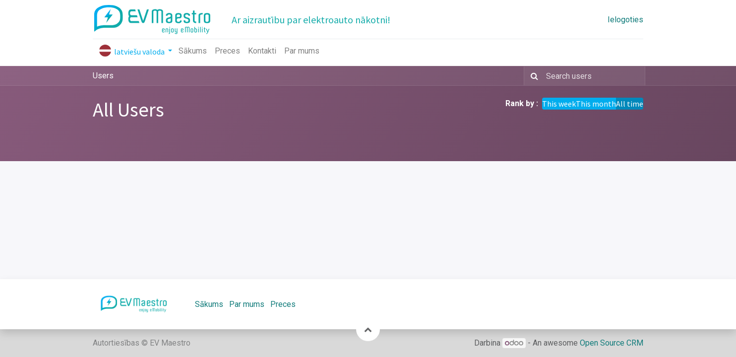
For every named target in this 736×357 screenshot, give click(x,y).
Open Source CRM (611, 343)
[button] (368, 329)
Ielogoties (625, 19)
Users (103, 75)
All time (629, 104)
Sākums (209, 304)
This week (559, 104)
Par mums (246, 304)
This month (596, 104)
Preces (283, 304)
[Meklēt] (532, 75)
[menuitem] (193, 51)
